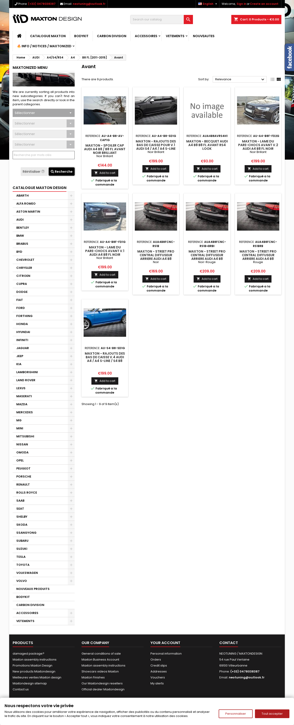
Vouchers (157, 677)
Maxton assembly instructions (35, 659)
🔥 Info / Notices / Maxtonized (44, 46)
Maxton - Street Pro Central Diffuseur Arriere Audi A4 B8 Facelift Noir (155, 257)
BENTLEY (22, 227)
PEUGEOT (23, 468)
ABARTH (22, 195)
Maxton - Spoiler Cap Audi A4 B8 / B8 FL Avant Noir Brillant (104, 149)
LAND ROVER (25, 380)
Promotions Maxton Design (32, 665)
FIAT (19, 300)
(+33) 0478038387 (42, 4)
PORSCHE (23, 476)
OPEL (20, 460)
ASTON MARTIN (28, 211)
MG (19, 420)
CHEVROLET (25, 260)
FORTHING (24, 316)
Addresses (158, 671)
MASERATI (24, 396)
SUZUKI (21, 549)
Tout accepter (272, 713)
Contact (228, 642)
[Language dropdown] (208, 4)
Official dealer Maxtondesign (103, 689)
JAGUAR (22, 348)
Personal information (166, 653)
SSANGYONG (26, 533)
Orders (155, 659)
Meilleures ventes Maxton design (37, 677)
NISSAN (22, 444)
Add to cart (104, 173)
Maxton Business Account (100, 659)
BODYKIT (81, 36)
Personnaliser (235, 713)
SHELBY (21, 516)
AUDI (20, 219)
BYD (19, 252)
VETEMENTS (175, 36)
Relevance (240, 79)
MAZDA (21, 404)
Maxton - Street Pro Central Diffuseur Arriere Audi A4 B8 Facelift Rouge (258, 257)
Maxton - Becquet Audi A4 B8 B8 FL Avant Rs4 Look (207, 145)
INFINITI (22, 340)
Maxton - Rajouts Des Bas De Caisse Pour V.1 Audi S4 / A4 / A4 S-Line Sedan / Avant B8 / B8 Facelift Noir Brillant (156, 148)
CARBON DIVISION (111, 36)
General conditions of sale (101, 653)
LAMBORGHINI (27, 372)
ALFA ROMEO (26, 203)
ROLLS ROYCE (26, 492)
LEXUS (20, 388)
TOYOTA (22, 565)
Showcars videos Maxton (100, 671)
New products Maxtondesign (34, 671)
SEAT (20, 508)
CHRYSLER (24, 268)
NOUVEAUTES (204, 36)
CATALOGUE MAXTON (48, 36)
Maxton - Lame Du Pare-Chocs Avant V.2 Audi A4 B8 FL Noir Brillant (258, 147)
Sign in (241, 4)
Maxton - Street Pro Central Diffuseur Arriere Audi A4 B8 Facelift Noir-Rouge (207, 257)
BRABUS (22, 244)
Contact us (21, 689)
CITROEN (23, 276)
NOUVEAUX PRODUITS (33, 589)
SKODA (21, 524)
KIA (18, 364)
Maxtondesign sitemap (30, 683)
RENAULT (23, 484)
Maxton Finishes (93, 677)
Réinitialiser (34, 171)
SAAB (20, 500)
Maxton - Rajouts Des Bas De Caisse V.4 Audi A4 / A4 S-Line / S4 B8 (105, 357)
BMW (20, 235)
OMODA (22, 452)
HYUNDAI (23, 332)
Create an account (264, 4)
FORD (20, 308)
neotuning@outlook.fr (89, 4)
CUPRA (21, 284)
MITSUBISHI (25, 436)
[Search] (161, 19)
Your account (165, 642)
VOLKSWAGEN (27, 573)
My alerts (157, 683)
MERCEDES (24, 412)
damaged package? (28, 653)
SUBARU (22, 541)
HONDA (22, 324)
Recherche (62, 171)
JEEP (19, 356)
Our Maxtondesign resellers (102, 683)
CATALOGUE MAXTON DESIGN (39, 187)
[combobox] (44, 113)
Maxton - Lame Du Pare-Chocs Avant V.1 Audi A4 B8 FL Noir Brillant (104, 253)
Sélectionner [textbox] (25, 113)
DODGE (22, 292)
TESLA (20, 557)
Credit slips (158, 665)
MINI (19, 428)
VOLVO (21, 581)
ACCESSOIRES (146, 36)
